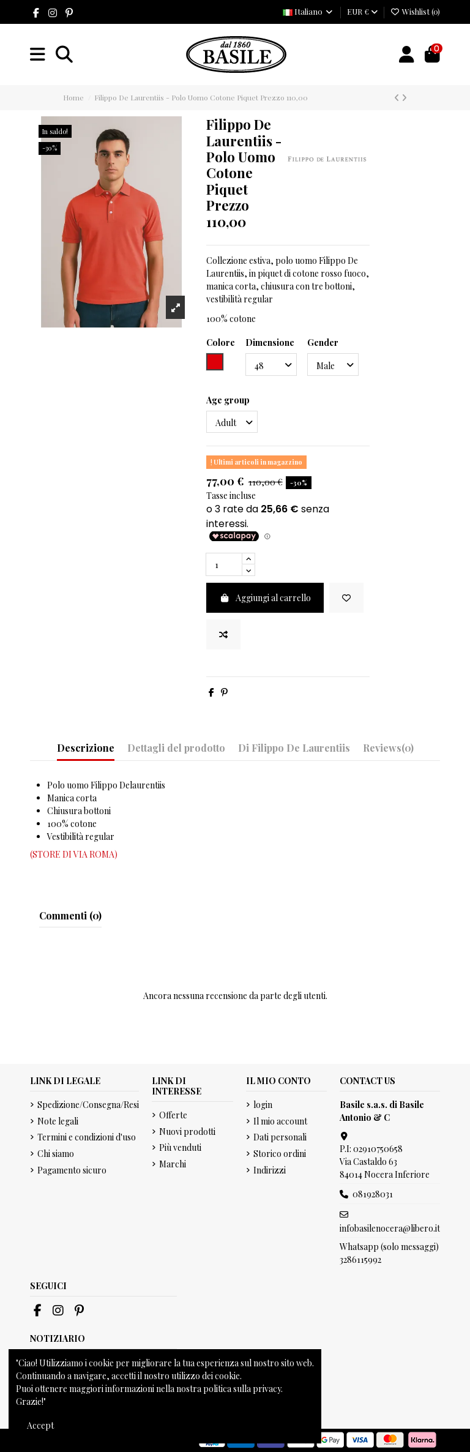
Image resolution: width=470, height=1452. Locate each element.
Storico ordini (279, 1153)
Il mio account (280, 1121)
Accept (40, 1425)
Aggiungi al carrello (265, 598)
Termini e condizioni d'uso (86, 1137)
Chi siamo (55, 1153)
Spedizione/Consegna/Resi (88, 1104)
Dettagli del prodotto (176, 747)
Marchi (172, 1164)
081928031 (372, 1194)
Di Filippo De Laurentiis (294, 747)
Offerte (173, 1115)
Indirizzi (269, 1170)
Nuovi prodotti (187, 1131)
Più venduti (180, 1147)
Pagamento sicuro (71, 1170)
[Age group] (232, 422)
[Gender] (333, 364)
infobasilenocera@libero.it (390, 1228)
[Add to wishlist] (346, 598)
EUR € (362, 11)
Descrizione (85, 747)
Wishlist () (415, 11)
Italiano (308, 11)
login (262, 1104)
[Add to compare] (223, 634)
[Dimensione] (271, 364)
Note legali (57, 1121)
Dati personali (280, 1137)
